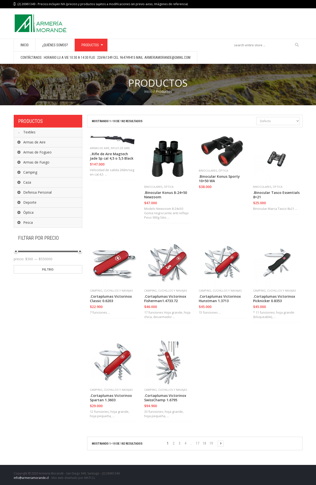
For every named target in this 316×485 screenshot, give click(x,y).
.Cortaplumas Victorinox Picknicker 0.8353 (274, 298)
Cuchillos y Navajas (118, 290)
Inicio (148, 91)
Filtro (48, 269)
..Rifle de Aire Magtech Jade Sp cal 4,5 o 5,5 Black (111, 156)
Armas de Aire (99, 148)
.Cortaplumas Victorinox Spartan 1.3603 (111, 397)
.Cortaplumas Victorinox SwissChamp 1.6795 (165, 397)
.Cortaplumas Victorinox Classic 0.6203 (111, 298)
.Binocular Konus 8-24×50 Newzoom (165, 194)
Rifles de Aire (120, 148)
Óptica (169, 187)
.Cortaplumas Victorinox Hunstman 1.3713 (220, 298)
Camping (96, 290)
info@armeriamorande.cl (31, 478)
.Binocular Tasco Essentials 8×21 (276, 194)
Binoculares (153, 187)
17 (197, 443)
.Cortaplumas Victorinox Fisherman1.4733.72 (165, 298)
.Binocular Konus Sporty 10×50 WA (219, 178)
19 (211, 443)
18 (204, 443)
